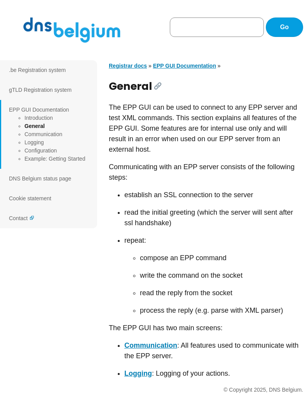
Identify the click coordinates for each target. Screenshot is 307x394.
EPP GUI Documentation (39, 110)
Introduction (38, 118)
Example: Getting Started (54, 159)
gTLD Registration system (40, 90)
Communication (43, 134)
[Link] (158, 86)
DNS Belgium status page (40, 178)
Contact (18, 218)
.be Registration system (37, 70)
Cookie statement (30, 198)
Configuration (40, 150)
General (34, 126)
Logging (34, 142)
